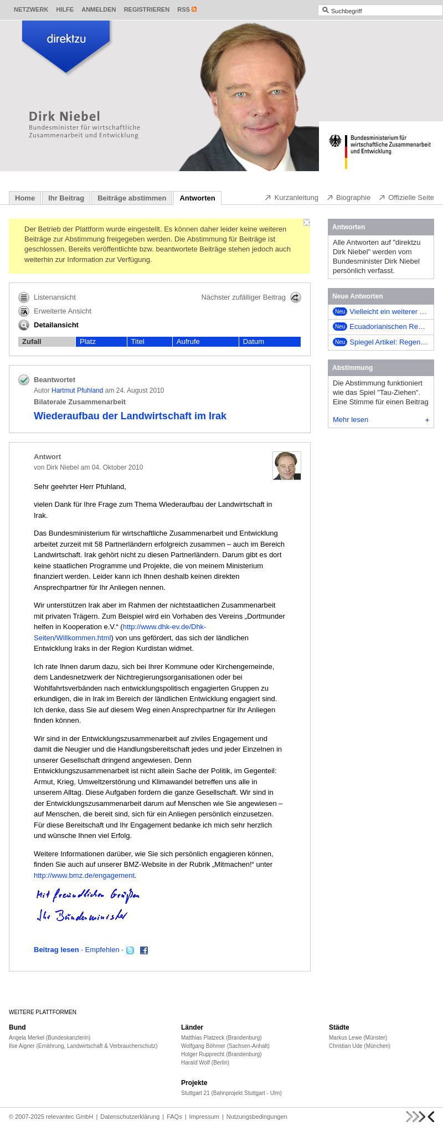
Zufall (32, 341)
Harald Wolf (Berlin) (205, 1063)
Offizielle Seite (406, 197)
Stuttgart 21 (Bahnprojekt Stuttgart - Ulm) (231, 1093)
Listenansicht (47, 297)
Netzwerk (31, 9)
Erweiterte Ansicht (54, 311)
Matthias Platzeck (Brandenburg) (221, 1038)
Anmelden (98, 9)
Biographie (348, 197)
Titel (138, 341)
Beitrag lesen (56, 949)
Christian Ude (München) (359, 1046)
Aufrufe (188, 341)
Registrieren (147, 9)
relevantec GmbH (70, 1116)
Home (25, 198)
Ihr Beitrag (66, 198)
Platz (88, 341)
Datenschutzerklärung (129, 1116)
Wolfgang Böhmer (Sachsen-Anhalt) (225, 1046)
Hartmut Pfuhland (77, 390)
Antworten (197, 198)
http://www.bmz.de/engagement (84, 875)
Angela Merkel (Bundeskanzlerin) (49, 1038)
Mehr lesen (381, 419)
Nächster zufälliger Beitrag (251, 297)
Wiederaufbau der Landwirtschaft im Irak (130, 415)
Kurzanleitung (291, 197)
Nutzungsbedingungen (256, 1116)
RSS (183, 9)
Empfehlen (102, 949)
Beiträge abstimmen (131, 198)
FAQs (174, 1116)
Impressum (204, 1116)
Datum (253, 341)
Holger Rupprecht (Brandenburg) (221, 1054)
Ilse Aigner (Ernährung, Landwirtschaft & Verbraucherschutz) (83, 1046)
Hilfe (65, 9)
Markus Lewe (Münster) (358, 1038)
